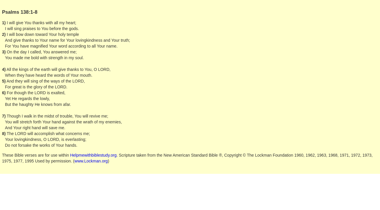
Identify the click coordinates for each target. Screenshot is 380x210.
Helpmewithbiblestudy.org (93, 155)
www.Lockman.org (91, 161)
